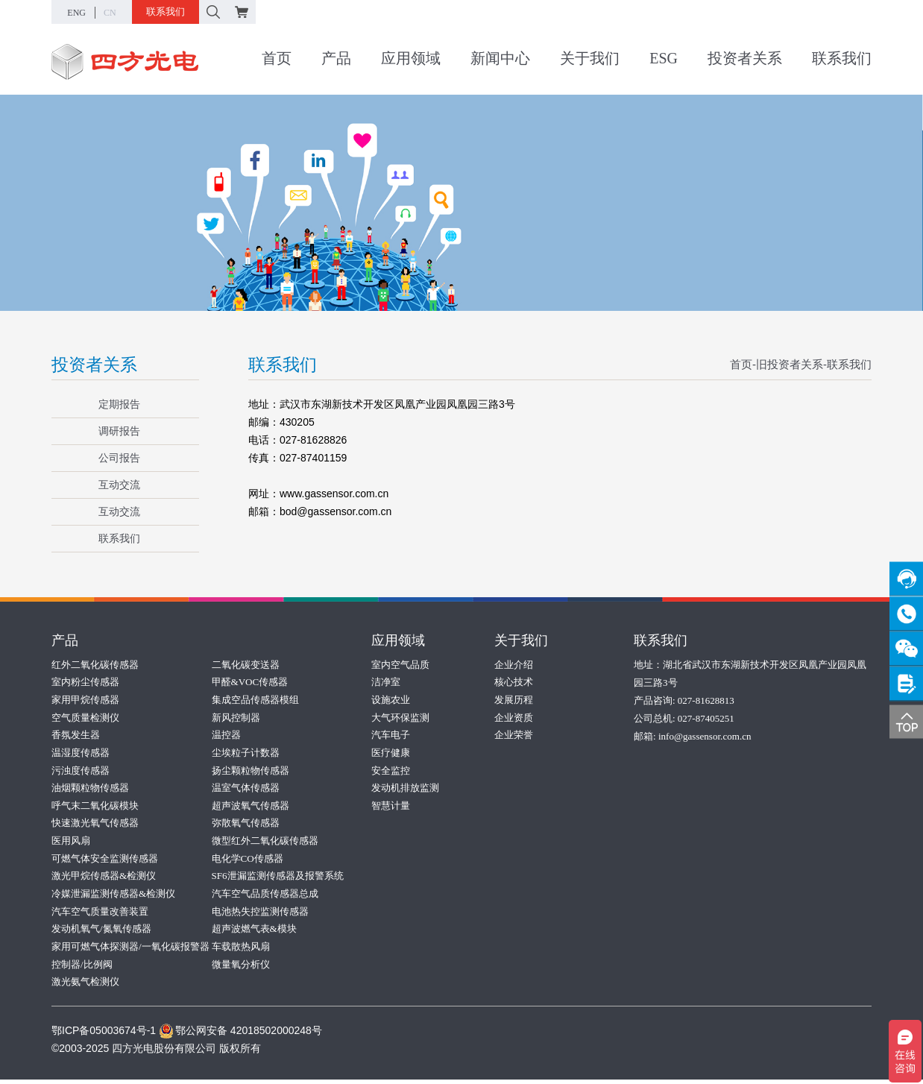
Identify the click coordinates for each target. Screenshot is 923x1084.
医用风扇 (70, 842)
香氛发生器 (75, 735)
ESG (663, 59)
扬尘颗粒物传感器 (250, 771)
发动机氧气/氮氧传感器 (101, 932)
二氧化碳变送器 (246, 663)
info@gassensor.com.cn (704, 735)
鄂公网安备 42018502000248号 (240, 1035)
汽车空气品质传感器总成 (265, 896)
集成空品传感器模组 (255, 699)
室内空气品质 (400, 663)
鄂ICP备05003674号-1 (103, 1035)
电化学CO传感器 (247, 860)
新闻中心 (500, 59)
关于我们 (590, 59)
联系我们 (165, 11)
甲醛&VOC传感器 (250, 681)
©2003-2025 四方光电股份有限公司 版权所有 (156, 1053)
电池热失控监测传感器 (260, 914)
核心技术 (513, 681)
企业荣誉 (513, 735)
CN (110, 12)
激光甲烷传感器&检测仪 (103, 878)
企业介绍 (513, 663)
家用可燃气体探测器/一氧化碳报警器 (130, 950)
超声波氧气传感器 (250, 807)
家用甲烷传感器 (85, 699)
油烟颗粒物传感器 (90, 789)
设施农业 (390, 699)
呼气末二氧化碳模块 (95, 807)
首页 (277, 59)
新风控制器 (236, 717)
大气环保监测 (400, 717)
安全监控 (390, 771)
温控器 (226, 735)
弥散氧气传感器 (246, 825)
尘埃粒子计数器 (246, 753)
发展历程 (513, 699)
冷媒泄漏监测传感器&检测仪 (113, 896)
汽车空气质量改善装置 (99, 914)
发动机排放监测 (405, 789)
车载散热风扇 (241, 950)
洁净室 (385, 681)
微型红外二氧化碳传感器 (265, 842)
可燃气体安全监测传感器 (104, 860)
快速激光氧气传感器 (95, 825)
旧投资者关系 (789, 364)
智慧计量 (390, 807)
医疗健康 (390, 753)
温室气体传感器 (246, 789)
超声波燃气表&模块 (254, 932)
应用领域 (411, 59)
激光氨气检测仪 (85, 986)
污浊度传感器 (80, 771)
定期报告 (111, 404)
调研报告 (111, 431)
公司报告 (111, 458)
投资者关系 (745, 59)
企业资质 (513, 717)
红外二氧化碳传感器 (95, 663)
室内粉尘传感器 (85, 681)
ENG (76, 12)
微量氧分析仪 (241, 968)
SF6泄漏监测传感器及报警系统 (278, 878)
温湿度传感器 (80, 753)
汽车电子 (390, 735)
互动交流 (111, 485)
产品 (336, 59)
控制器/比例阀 (82, 968)
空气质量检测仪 (85, 717)
